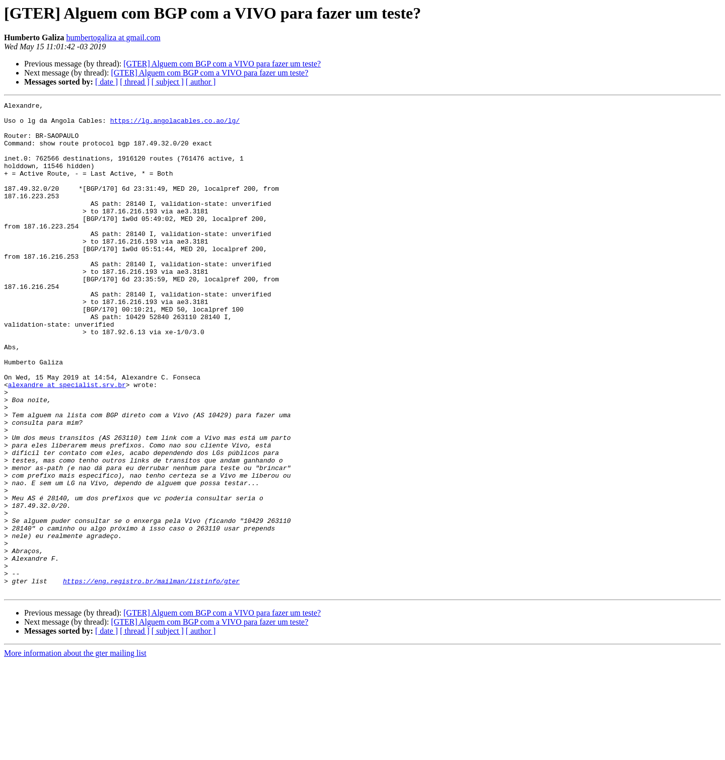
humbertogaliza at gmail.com (113, 37)
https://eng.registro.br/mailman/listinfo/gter (151, 677)
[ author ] (201, 82)
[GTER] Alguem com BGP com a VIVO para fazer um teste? (222, 63)
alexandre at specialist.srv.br (67, 441)
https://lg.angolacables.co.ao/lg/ (175, 124)
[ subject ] (168, 82)
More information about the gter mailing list (75, 751)
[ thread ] (135, 82)
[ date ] (106, 82)
